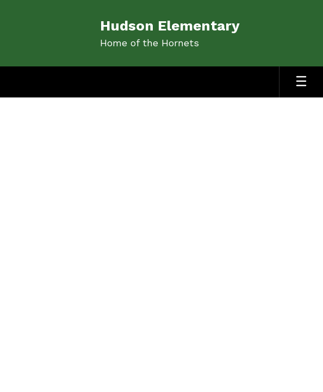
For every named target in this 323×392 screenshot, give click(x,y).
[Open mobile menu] (301, 81)
